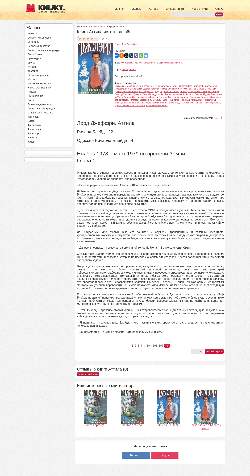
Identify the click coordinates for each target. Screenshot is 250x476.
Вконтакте (136, 455)
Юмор (31, 141)
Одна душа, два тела (178, 97)
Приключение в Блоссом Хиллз (130, 105)
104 (149, 345)
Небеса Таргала (171, 91)
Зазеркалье (187, 102)
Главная (119, 8)
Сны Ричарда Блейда (160, 86)
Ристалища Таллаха (199, 97)
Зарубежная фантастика (171, 63)
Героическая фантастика (146, 63)
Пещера (198, 102)
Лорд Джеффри (107, 26)
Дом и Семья (35, 54)
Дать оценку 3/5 (88, 38)
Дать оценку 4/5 (92, 38)
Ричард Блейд (129, 69)
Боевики (32, 33)
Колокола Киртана (131, 102)
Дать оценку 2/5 (84, 38)
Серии (219, 8)
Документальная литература (44, 50)
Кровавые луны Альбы (151, 100)
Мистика (32, 79)
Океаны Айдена (202, 94)
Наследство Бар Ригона (160, 94)
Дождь (199, 100)
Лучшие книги (175, 8)
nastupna (167, 346)
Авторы (154, 8)
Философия (34, 129)
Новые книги (199, 8)
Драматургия (35, 58)
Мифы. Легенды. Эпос (40, 83)
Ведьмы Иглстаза (129, 100)
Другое (31, 62)
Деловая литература (39, 37)
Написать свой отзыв (88, 374)
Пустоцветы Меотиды (170, 102)
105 (155, 345)
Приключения (35, 96)
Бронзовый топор (171, 100)
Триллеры (33, 116)
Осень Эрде (210, 89)
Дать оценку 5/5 (96, 38)
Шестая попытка (151, 89)
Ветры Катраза (179, 86)
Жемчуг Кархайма (133, 89)
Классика (33, 71)
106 (161, 345)
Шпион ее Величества (157, 105)
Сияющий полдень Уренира (128, 94)
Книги (79, 26)
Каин (145, 94)
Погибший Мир (188, 100)
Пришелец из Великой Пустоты (152, 97)
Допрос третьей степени (126, 91)
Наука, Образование (39, 87)
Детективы (34, 41)
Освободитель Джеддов (150, 91)
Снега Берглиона (212, 102)
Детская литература (39, 46)
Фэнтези (32, 137)
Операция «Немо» (150, 102)
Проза (31, 100)
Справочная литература (41, 108)
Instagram (164, 455)
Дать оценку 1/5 (80, 38)
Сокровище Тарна (123, 86)
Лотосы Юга (130, 97)
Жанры (136, 8)
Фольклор (33, 133)
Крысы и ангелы (141, 86)
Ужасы (31, 121)
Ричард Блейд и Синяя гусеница (175, 89)
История (32, 66)
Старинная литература (40, 112)
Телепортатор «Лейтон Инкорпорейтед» (199, 91)
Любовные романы (38, 75)
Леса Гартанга (194, 86)
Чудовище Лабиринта (183, 94)
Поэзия (32, 91)
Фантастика (34, 125)
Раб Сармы (198, 89)
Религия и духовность (40, 104)
